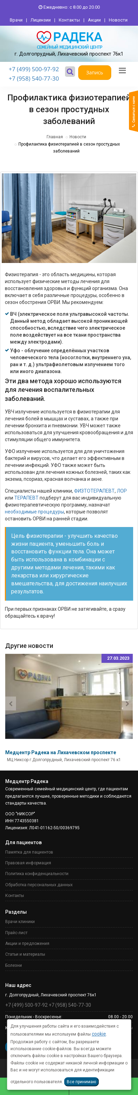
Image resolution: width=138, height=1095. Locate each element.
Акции (94, 20)
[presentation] (10, 703)
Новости (118, 20)
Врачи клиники (20, 921)
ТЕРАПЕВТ (26, 498)
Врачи (16, 20)
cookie (99, 1034)
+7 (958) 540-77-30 (34, 78)
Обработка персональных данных (39, 884)
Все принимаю (81, 1081)
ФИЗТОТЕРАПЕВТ (94, 491)
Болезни (13, 965)
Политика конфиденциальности (36, 873)
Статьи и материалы (25, 954)
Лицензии (41, 20)
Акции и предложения (27, 943)
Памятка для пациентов (29, 852)
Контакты (69, 20)
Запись (94, 72)
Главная (55, 136)
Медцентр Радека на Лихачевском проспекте (60, 752)
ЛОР (122, 491)
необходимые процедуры (34, 511)
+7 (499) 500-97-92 (34, 69)
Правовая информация (28, 863)
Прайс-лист (16, 932)
